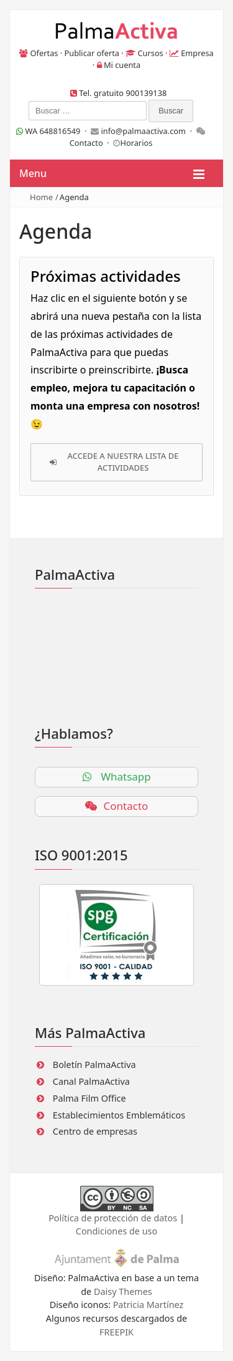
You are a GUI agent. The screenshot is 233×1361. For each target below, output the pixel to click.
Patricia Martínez (148, 1305)
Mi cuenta (122, 64)
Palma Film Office (89, 1098)
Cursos (150, 53)
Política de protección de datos (112, 1218)
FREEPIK (116, 1332)
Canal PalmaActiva (91, 1081)
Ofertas (44, 53)
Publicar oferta (92, 53)
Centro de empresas (95, 1131)
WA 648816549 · (53, 131)
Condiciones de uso (116, 1231)
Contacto (86, 142)
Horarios (136, 142)
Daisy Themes (123, 1291)
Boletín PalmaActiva (94, 1064)
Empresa (197, 53)
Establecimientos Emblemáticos (119, 1115)
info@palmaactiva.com (143, 131)
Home (41, 197)
